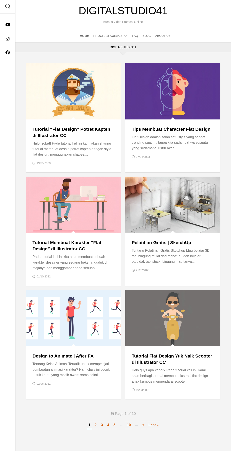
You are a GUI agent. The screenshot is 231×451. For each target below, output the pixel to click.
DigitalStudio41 (123, 10)
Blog (146, 35)
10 (129, 425)
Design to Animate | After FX (63, 355)
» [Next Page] (143, 425)
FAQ (135, 35)
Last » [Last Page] (153, 425)
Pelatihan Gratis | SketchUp (161, 242)
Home (84, 35)
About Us (163, 35)
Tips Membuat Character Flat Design (171, 129)
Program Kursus (108, 35)
